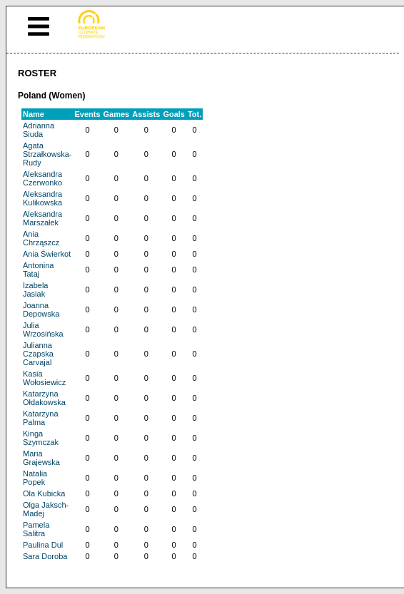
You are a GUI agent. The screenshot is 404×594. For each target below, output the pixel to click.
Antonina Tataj (38, 269)
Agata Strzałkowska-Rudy (47, 154)
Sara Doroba (45, 556)
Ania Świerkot (47, 254)
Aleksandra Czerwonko (42, 178)
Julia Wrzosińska (43, 329)
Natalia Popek (35, 477)
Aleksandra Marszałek (42, 218)
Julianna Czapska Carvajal (38, 354)
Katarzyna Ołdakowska (44, 397)
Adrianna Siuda (38, 129)
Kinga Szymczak (41, 437)
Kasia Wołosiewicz (44, 377)
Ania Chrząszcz (41, 238)
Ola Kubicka (44, 493)
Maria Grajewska (41, 457)
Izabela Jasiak (35, 289)
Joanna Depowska (41, 309)
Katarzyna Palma (41, 417)
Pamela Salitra (36, 529)
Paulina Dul (43, 545)
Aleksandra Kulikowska (42, 198)
